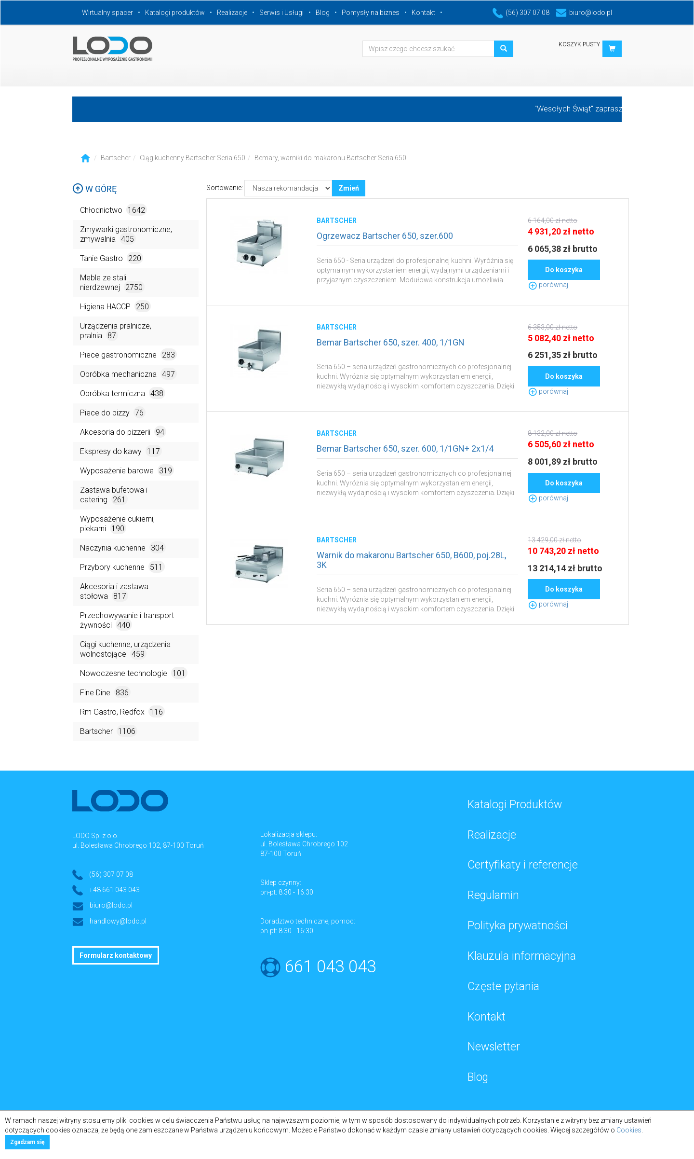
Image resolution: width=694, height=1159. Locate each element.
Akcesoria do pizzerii (123, 432)
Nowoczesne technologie (133, 673)
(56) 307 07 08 (521, 12)
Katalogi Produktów (514, 804)
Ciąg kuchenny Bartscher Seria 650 (192, 158)
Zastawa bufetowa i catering (113, 495)
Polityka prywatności (517, 925)
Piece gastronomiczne (128, 354)
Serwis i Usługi (281, 12)
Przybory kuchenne (122, 567)
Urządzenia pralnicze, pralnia (115, 331)
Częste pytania (503, 986)
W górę (94, 189)
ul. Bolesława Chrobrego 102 (304, 844)
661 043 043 (330, 967)
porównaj (548, 285)
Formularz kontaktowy (116, 955)
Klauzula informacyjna (521, 956)
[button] (612, 49)
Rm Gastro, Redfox (122, 711)
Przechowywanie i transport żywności (127, 621)
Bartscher (116, 158)
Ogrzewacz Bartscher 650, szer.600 (385, 236)
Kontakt (423, 12)
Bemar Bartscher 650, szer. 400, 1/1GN (391, 342)
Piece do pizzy (113, 412)
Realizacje (232, 12)
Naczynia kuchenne (123, 547)
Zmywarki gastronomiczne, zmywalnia (126, 235)
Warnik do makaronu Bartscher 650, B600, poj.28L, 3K (411, 560)
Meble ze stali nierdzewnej (112, 283)
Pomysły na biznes (371, 12)
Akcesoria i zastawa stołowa (114, 592)
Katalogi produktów (175, 12)
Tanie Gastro (111, 258)
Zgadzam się (27, 1142)
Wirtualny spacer (107, 12)
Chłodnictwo (113, 210)
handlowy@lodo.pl (118, 921)
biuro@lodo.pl (584, 12)
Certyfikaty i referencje (522, 864)
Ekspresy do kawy (121, 451)
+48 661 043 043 (114, 890)
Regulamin (493, 895)
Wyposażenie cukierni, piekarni (117, 524)
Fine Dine (105, 692)
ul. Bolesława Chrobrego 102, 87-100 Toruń (138, 845)
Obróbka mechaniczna (128, 374)
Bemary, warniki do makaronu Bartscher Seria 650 (330, 158)
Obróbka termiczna (122, 393)
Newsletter (493, 1046)
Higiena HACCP (115, 306)
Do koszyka (564, 270)
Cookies (628, 1130)
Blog (323, 12)
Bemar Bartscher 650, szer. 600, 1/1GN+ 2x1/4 (405, 448)
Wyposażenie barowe (127, 470)
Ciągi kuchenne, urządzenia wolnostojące (125, 650)
